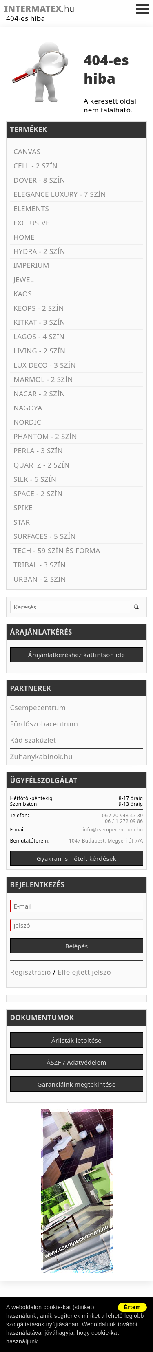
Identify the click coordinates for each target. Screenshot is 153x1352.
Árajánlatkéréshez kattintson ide (76, 655)
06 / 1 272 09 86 (124, 821)
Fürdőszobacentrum (44, 723)
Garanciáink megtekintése (77, 1084)
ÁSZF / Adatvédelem (76, 1062)
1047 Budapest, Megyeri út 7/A (106, 840)
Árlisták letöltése (76, 1040)
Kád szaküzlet (33, 740)
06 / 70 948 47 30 (122, 815)
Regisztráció (30, 972)
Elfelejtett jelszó (84, 972)
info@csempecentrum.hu (112, 829)
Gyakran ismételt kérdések (76, 858)
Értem (132, 1307)
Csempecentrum (38, 707)
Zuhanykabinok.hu (41, 756)
